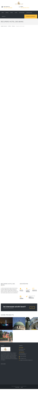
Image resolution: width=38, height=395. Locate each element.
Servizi (32, 307)
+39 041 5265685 (8, 7)
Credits (22, 387)
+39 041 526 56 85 (23, 356)
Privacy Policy (17, 387)
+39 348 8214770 (24, 7)
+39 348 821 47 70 (23, 358)
